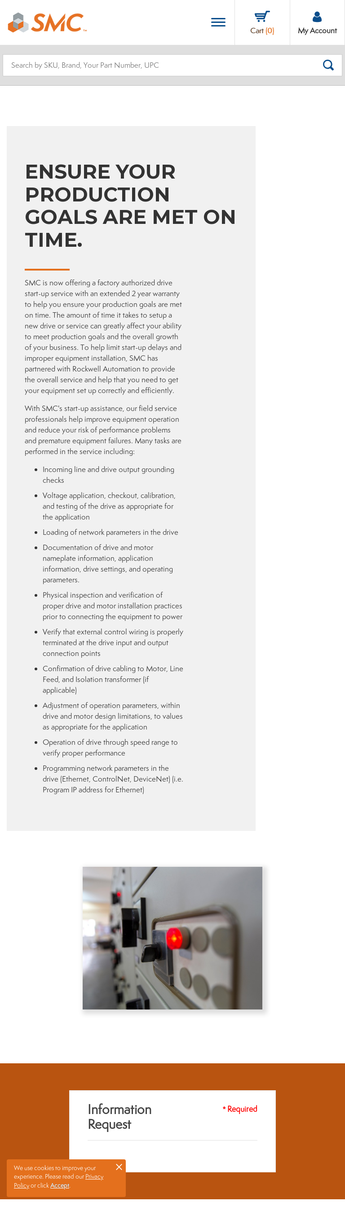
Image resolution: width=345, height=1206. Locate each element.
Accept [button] (59, 1185)
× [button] (119, 1166)
